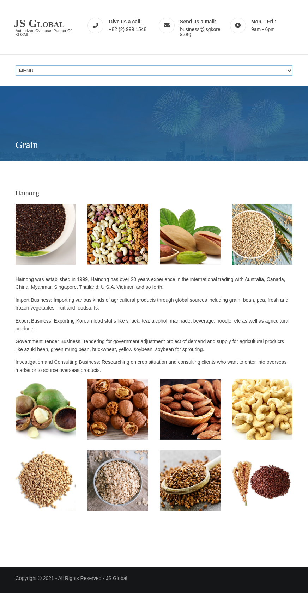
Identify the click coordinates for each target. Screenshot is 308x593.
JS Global (116, 578)
